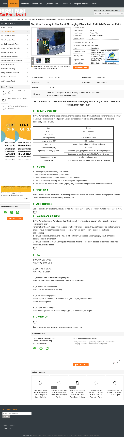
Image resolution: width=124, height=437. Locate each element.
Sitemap (12, 426)
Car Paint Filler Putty (8, 69)
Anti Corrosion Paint (8, 81)
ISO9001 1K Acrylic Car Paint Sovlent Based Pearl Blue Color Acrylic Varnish (59, 393)
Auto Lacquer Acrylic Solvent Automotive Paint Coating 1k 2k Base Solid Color (40, 393)
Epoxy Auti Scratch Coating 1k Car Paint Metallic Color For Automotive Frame (96, 393)
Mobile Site (6, 429)
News (94, 4)
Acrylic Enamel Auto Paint (9, 44)
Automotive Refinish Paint (9, 56)
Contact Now (82, 67)
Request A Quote (81, 4)
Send (6, 417)
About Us (25, 4)
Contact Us (66, 4)
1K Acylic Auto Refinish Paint (72, 327)
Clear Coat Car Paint (8, 40)
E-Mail (4, 426)
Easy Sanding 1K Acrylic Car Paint (17, 98)
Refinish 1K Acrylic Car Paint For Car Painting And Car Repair (114, 392)
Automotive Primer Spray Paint (11, 60)
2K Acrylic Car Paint (8, 36)
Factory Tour (37, 4)
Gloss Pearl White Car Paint (10, 48)
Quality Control (52, 4)
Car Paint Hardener (7, 64)
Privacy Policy (27, 435)
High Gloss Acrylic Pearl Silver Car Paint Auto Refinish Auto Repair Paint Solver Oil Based (77, 393)
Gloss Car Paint (6, 28)
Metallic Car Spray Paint (9, 52)
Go (122, 13)
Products (13, 4)
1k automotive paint (43, 327)
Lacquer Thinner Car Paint (10, 73)
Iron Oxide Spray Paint (8, 77)
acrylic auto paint (56, 327)
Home (4, 4)
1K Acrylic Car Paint (20, 19)
